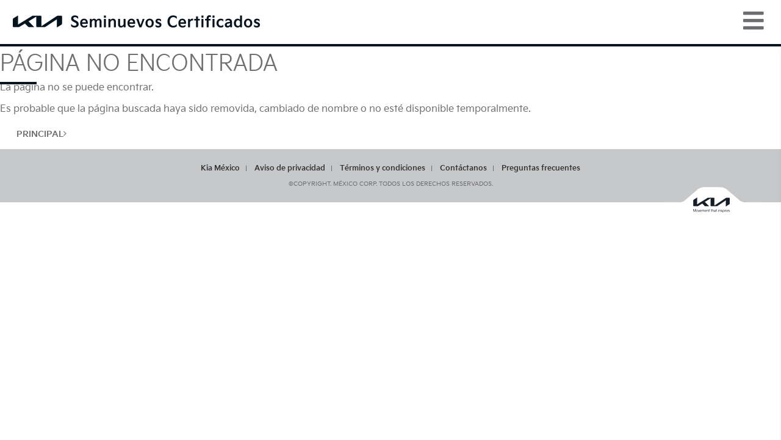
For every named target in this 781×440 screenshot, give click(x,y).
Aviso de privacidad (289, 168)
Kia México (220, 168)
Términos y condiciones (382, 168)
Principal (41, 134)
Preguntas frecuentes (541, 168)
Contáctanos (463, 168)
